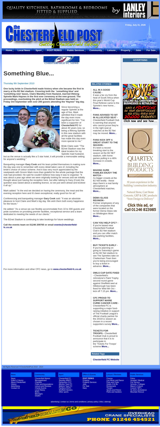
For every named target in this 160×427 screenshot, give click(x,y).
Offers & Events (89, 375)
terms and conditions (78, 402)
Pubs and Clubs (112, 382)
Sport (39, 50)
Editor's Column (17, 380)
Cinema (109, 378)
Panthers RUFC (65, 388)
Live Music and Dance (115, 380)
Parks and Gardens (114, 392)
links (101, 402)
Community (95, 50)
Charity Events (40, 388)
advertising (55, 402)
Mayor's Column (136, 386)
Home (9, 50)
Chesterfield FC (65, 378)
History (13, 384)
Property (125, 50)
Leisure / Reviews (113, 375)
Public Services (75, 50)
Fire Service (135, 382)
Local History (40, 390)
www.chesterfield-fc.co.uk (67, 269)
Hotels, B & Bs (112, 384)
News (13, 375)
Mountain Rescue (137, 392)
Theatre (109, 388)
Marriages (39, 394)
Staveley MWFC (65, 380)
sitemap (108, 402)
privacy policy (93, 402)
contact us (65, 402)
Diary (85, 388)
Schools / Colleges (137, 384)
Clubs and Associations (44, 384)
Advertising (15, 386)
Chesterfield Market (42, 378)
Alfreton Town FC (65, 384)
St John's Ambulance (138, 390)
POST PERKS (54, 50)
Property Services (89, 382)
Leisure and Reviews (43, 386)
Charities (38, 382)
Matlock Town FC (65, 386)
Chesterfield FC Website (106, 359)
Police (132, 378)
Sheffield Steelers (65, 390)
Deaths (38, 396)
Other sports (63, 392)
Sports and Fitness (113, 390)
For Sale (150, 50)
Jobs (138, 50)
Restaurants (111, 386)
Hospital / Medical (137, 380)
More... (96, 108)
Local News (24, 50)
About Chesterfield (18, 382)
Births (37, 392)
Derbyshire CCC (65, 382)
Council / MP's (136, 388)
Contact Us (15, 388)
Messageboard (40, 380)
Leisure (111, 50)
